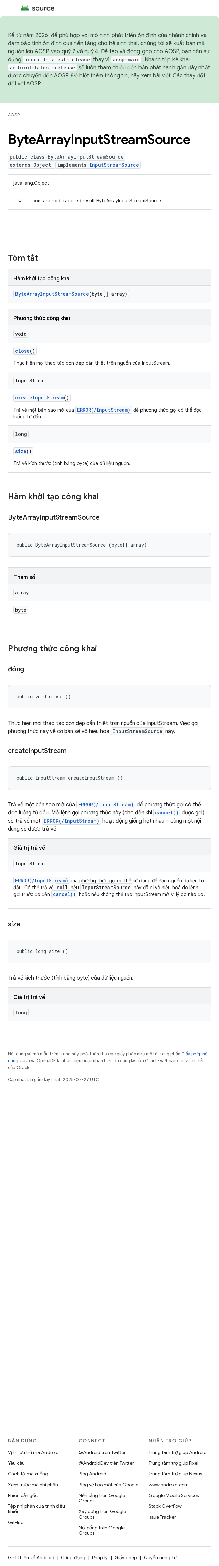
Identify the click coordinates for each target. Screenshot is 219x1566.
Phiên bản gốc (23, 1495)
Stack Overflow (165, 1506)
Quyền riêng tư (160, 1557)
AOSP (14, 115)
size (20, 451)
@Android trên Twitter (102, 1452)
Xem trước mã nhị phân (33, 1485)
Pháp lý (100, 1557)
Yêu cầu (16, 1463)
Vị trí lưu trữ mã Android (33, 1452)
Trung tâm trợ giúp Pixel (173, 1463)
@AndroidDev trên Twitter (106, 1463)
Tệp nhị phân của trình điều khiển (36, 1509)
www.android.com (169, 1485)
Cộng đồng (73, 1557)
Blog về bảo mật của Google (108, 1485)
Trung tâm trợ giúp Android (178, 1452)
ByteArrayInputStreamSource (52, 294)
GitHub (15, 1522)
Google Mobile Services (174, 1495)
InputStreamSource (114, 165)
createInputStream (39, 397)
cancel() (167, 812)
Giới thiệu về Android (31, 1557)
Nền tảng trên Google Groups (102, 1498)
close (22, 351)
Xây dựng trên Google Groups (102, 1514)
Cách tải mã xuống (28, 1474)
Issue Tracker (162, 1517)
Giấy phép (126, 1557)
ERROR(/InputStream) (103, 410)
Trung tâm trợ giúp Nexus (175, 1474)
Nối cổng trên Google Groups (102, 1530)
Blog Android (92, 1474)
